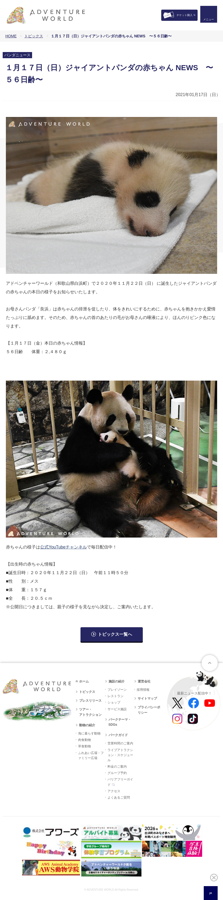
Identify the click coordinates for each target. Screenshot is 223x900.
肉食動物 (84, 740)
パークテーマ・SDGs (120, 722)
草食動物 (84, 746)
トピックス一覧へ (115, 634)
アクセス (113, 791)
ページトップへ (210, 663)
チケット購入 (184, 15)
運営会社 (144, 681)
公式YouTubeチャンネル (63, 547)
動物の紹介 (87, 725)
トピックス (33, 36)
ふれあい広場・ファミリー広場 (91, 755)
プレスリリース (90, 700)
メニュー (208, 20)
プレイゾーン (117, 690)
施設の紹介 (117, 681)
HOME (11, 36)
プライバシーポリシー (149, 709)
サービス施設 (117, 709)
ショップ (113, 702)
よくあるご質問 (118, 797)
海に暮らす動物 (89, 733)
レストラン (115, 696)
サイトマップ (147, 698)
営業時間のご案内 (120, 743)
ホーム (84, 681)
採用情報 (143, 690)
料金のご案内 (117, 766)
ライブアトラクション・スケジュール (120, 755)
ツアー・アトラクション (90, 712)
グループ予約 (117, 773)
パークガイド (118, 735)
